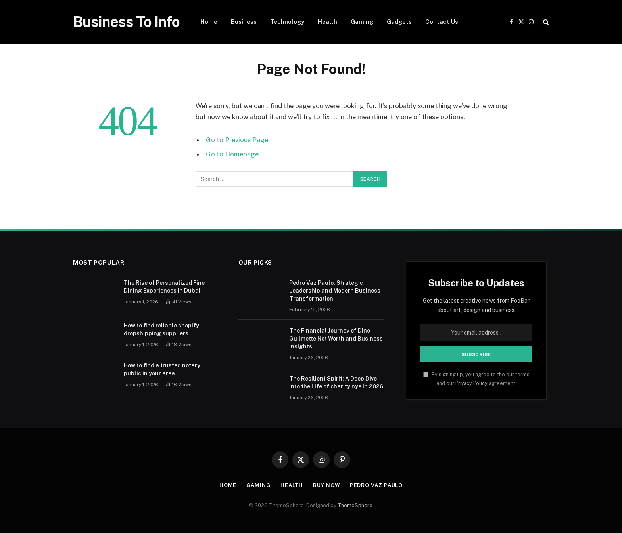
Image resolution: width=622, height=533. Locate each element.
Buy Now (326, 485)
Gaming (362, 21)
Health (327, 21)
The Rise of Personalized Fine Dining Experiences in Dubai (164, 287)
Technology (287, 21)
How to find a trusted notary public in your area (162, 369)
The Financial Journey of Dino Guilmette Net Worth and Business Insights (336, 338)
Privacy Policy (471, 383)
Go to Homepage (232, 154)
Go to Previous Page (237, 140)
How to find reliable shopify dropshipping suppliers (161, 329)
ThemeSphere (355, 505)
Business (244, 21)
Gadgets (399, 21)
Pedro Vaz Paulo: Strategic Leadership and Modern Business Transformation (334, 291)
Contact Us (441, 21)
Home (208, 21)
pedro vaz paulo (376, 485)
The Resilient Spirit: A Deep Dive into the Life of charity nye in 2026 (336, 382)
